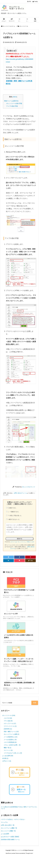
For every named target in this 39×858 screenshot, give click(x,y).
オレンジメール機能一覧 (8, 831)
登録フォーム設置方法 (11, 101)
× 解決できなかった (13, 519)
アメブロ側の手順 (12, 106)
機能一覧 (7, 747)
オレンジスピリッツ (28, 487)
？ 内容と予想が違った (14, 515)
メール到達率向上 (10, 737)
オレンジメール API (11, 614)
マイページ (8, 750)
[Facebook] (19, 557)
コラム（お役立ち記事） (12, 745)
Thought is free (29, 853)
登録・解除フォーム (11, 731)
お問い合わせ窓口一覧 (7, 825)
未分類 (5, 758)
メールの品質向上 (10, 739)
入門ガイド (6, 761)
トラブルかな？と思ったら (13, 753)
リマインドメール (10, 726)
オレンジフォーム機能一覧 (9, 828)
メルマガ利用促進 (10, 742)
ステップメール (10, 723)
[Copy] (30, 560)
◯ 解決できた (11, 508)
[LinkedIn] (8, 560)
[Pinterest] (30, 557)
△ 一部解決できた (12, 511)
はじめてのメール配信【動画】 (10, 836)
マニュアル (4, 822)
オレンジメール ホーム (8, 26)
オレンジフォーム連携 (11, 734)
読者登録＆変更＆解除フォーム (10, 839)
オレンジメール (23, 26)
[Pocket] (19, 560)
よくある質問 (7, 755)
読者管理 (8, 729)
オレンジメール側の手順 (14, 103)
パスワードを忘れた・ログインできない (13, 819)
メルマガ (8, 718)
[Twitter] (8, 557)
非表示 (15, 97)
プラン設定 (8, 721)
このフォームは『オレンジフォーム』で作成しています (22, 541)
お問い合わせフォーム (20, 493)
